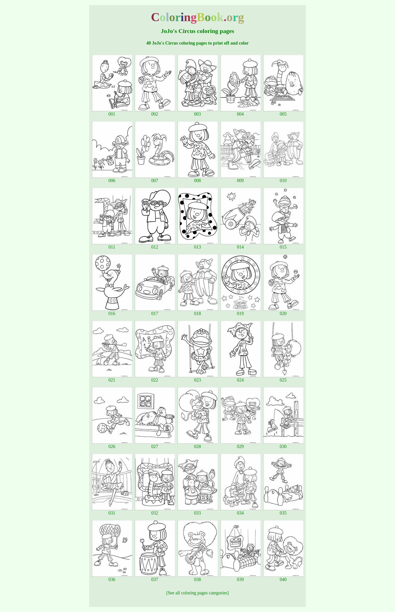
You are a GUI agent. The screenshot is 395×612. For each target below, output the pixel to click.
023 (197, 378)
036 (112, 577)
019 (240, 311)
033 (197, 511)
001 (112, 112)
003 (197, 112)
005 (283, 112)
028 (197, 444)
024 (240, 378)
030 (283, 444)
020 (283, 311)
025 (283, 378)
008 (197, 178)
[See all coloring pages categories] (197, 592)
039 (240, 577)
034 (240, 511)
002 (155, 112)
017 (155, 311)
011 (112, 245)
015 (283, 245)
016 (112, 311)
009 (240, 178)
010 (283, 178)
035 (283, 511)
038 (197, 577)
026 (112, 444)
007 (155, 178)
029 (240, 444)
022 (155, 378)
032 (155, 511)
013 (197, 245)
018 (197, 311)
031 (112, 511)
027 (155, 444)
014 (240, 245)
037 (155, 577)
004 (240, 112)
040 (283, 577)
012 (155, 245)
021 (112, 378)
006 (112, 178)
